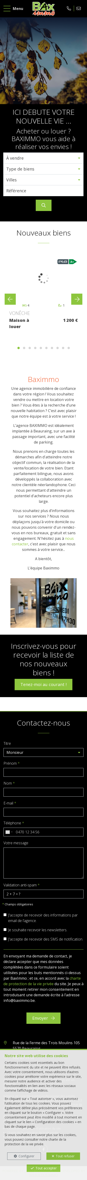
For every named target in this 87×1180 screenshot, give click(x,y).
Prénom (11, 763)
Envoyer (43, 1018)
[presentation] (10, 299)
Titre (7, 743)
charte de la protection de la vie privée (35, 1141)
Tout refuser (65, 1156)
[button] (43, 158)
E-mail (9, 803)
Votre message (15, 842)
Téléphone (13, 823)
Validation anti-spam (21, 885)
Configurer (26, 1156)
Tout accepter (46, 1168)
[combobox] (9, 832)
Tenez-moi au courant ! (43, 684)
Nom (9, 783)
